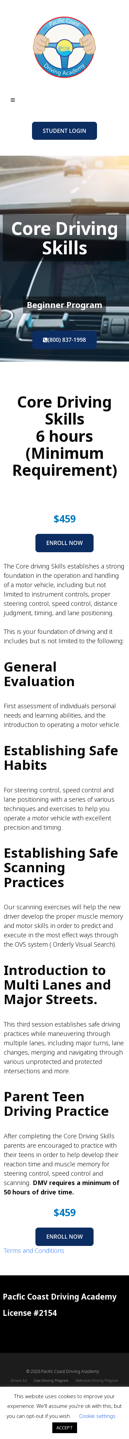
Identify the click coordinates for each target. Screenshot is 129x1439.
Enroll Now (64, 543)
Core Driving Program (51, 1380)
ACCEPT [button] (64, 1427)
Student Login (64, 131)
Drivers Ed (19, 1380)
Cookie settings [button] (97, 1415)
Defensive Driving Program (96, 1380)
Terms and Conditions (34, 1250)
